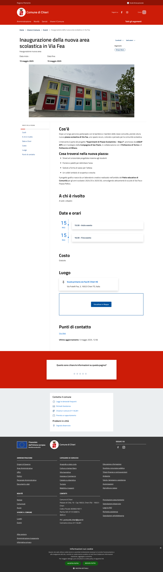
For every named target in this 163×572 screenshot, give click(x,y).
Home (22, 30)
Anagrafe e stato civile (68, 464)
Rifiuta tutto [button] (90, 563)
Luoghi (19, 518)
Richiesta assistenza (110, 511)
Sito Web (62, 333)
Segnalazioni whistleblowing (113, 515)
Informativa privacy (24, 542)
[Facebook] (118, 12)
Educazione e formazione (112, 464)
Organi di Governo (23, 464)
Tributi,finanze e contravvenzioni (115, 472)
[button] (81, 568)
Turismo (63, 484)
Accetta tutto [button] (72, 563)
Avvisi (19, 507)
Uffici (19, 472)
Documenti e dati (23, 484)
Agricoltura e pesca (110, 488)
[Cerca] (143, 12)
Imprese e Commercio (68, 476)
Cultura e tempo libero (68, 468)
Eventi (45, 30)
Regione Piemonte (24, 3)
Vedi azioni (131, 40)
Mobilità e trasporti (67, 488)
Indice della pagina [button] (28, 125)
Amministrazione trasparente (28, 538)
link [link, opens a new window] (102, 559)
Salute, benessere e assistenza (114, 480)
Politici (19, 476)
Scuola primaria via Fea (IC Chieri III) (82, 281)
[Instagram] (124, 12)
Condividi (119, 40)
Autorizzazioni (108, 484)
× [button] (160, 548)
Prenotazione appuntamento (113, 499)
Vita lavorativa (65, 472)
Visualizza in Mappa (101, 304)
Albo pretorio (22, 534)
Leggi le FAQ (107, 507)
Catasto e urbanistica (68, 480)
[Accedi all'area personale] (135, 3)
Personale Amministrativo (26, 480)
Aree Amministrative (25, 468)
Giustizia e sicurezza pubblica (114, 468)
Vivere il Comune (33, 30)
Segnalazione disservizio (112, 503)
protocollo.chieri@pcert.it (73, 519)
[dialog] (81, 559)
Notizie (19, 500)
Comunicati (21, 503)
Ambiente (106, 476)
